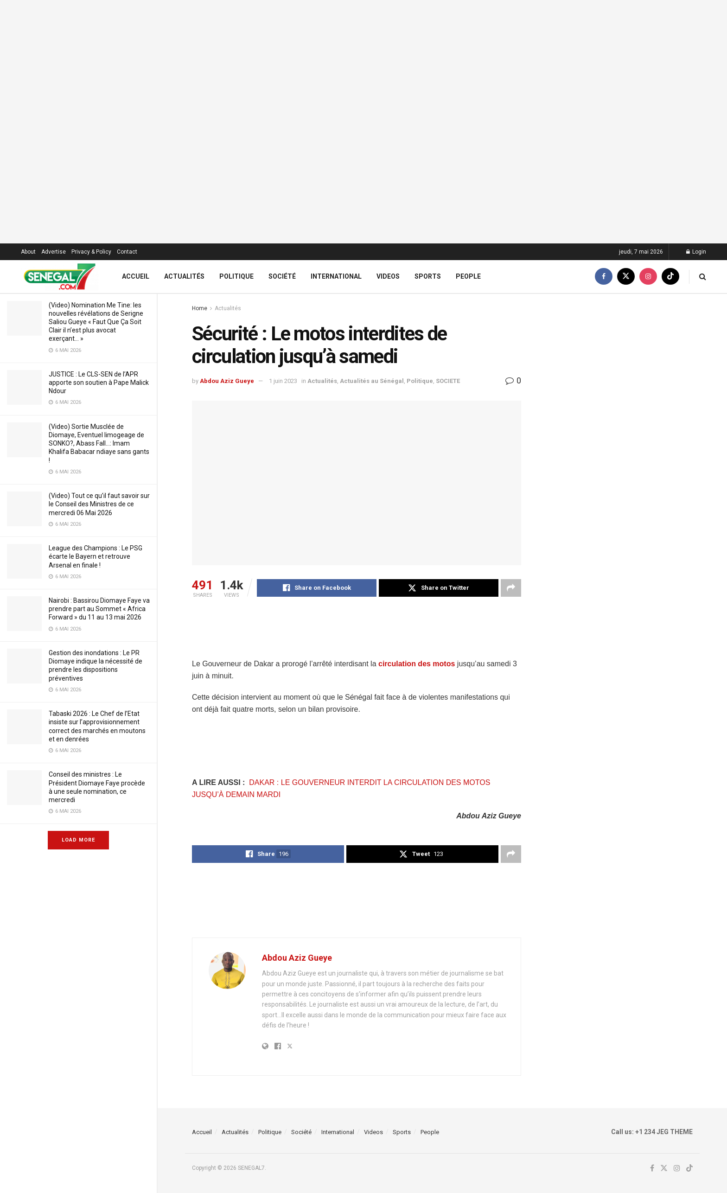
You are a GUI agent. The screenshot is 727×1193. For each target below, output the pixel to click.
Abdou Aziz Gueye (227, 380)
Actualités (184, 276)
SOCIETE (448, 380)
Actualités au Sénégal (372, 380)
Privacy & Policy (91, 252)
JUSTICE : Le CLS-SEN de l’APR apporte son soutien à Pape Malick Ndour (99, 382)
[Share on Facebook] (316, 588)
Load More (78, 840)
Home (199, 308)
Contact (127, 252)
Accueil (135, 276)
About (28, 252)
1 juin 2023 (283, 380)
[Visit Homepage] (59, 276)
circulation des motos (416, 664)
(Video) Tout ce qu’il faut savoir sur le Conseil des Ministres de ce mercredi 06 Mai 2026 (99, 504)
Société (282, 276)
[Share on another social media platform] (511, 588)
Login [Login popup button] (696, 252)
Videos (388, 276)
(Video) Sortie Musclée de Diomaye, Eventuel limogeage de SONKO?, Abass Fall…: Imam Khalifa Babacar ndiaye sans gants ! (99, 443)
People (468, 276)
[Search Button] (702, 276)
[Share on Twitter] (438, 588)
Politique (236, 276)
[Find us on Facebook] (603, 276)
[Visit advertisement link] (363, 121)
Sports (428, 276)
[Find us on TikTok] (670, 276)
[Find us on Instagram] (648, 276)
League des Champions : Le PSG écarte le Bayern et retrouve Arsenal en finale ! (95, 556)
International (336, 276)
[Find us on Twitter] (626, 276)
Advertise (53, 252)
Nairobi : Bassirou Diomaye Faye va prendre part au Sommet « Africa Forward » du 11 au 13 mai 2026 (99, 609)
